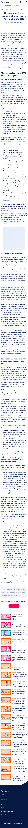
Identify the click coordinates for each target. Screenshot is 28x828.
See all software (14, 606)
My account (3, 814)
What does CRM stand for (8, 96)
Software (3, 807)
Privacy (2, 794)
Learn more (14, 595)
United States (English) (14, 823)
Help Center (3, 817)
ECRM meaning (9, 215)
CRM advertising (10, 221)
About (2, 804)
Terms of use (4, 799)
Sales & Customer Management (6, 9)
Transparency (4, 797)
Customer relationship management (13, 9)
